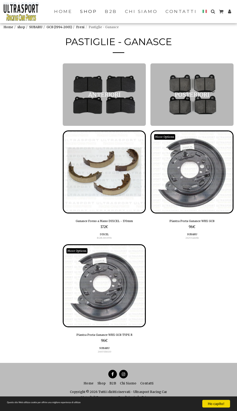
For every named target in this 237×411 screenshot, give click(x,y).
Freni (80, 27)
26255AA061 (192, 239)
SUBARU (35, 27)
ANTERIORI (18, 86)
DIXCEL (104, 236)
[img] (104, 172)
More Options (166, 137)
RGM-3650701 (104, 239)
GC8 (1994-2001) (59, 27)
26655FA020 (104, 354)
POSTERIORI (18, 92)
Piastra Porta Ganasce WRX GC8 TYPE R (104, 337)
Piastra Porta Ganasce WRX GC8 (192, 221)
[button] (213, 11)
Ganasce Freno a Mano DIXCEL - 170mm (104, 221)
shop (21, 27)
